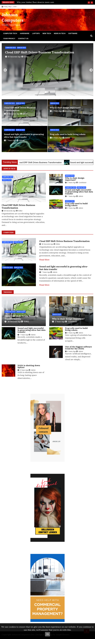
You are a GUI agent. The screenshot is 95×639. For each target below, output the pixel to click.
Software (72, 33)
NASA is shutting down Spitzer (29, 366)
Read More (44, 260)
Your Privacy (9, 38)
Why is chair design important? (65, 107)
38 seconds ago (13, 57)
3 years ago (56, 111)
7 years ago (10, 140)
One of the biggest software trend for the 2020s (78, 347)
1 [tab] (46, 92)
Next (90, 69)
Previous (4, 69)
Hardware (24, 33)
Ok (47, 634)
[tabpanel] (47, 69)
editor (25, 57)
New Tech (46, 33)
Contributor (68, 111)
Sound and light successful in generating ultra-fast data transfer (24, 135)
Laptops (36, 33)
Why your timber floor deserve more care (35, 2)
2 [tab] (49, 92)
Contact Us (23, 38)
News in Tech (59, 33)
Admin (20, 140)
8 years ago (56, 138)
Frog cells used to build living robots (67, 134)
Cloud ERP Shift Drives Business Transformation (39, 52)
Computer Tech (10, 33)
